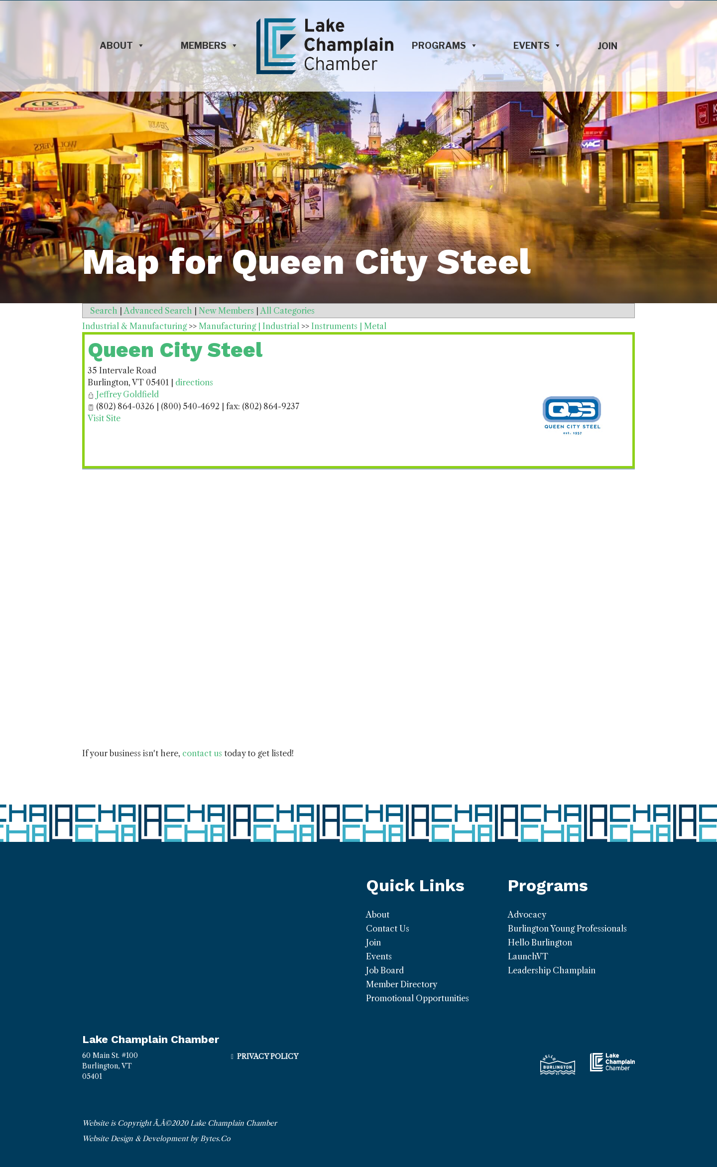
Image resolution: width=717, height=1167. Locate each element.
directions (194, 382)
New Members (226, 311)
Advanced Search (158, 311)
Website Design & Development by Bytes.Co (156, 1138)
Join (607, 46)
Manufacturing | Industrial (249, 326)
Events (537, 45)
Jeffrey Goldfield (127, 394)
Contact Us (387, 929)
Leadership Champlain (552, 970)
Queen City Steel (175, 350)
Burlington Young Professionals (567, 929)
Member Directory (401, 984)
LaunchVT (528, 956)
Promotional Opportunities (417, 998)
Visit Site (104, 418)
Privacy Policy (267, 1056)
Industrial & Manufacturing (134, 326)
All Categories (287, 311)
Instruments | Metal (348, 326)
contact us (202, 753)
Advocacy (527, 915)
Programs (445, 45)
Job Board (385, 970)
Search (104, 311)
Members (210, 45)
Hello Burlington (540, 942)
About (122, 45)
